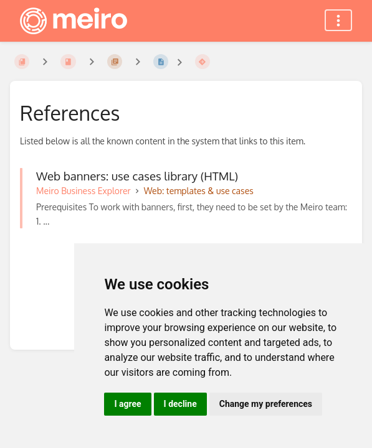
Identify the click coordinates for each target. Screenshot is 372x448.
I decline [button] (180, 404)
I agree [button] (127, 404)
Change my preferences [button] (265, 404)
